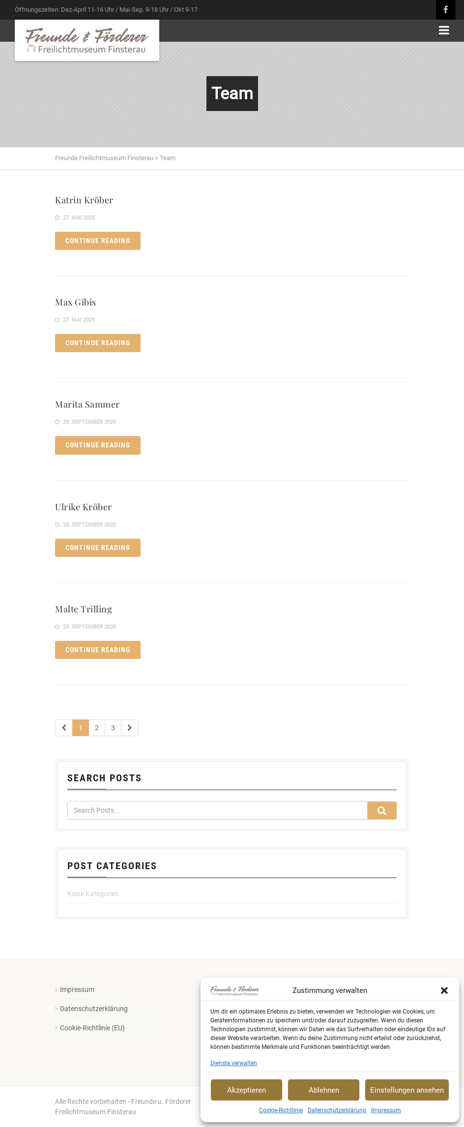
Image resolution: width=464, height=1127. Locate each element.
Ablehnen (324, 1090)
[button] (444, 990)
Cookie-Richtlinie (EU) (92, 1028)
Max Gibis (75, 302)
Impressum (386, 1110)
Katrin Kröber (84, 200)
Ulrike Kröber (83, 507)
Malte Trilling (83, 609)
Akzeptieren (246, 1090)
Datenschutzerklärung (337, 1110)
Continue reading (97, 241)
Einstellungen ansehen (407, 1090)
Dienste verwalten (233, 1063)
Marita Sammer (87, 404)
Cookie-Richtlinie (281, 1110)
